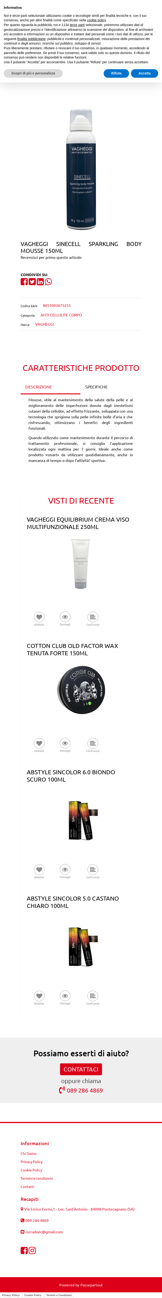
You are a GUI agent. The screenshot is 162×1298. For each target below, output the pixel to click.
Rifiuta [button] (116, 73)
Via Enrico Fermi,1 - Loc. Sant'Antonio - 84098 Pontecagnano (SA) (79, 1209)
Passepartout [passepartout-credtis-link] (91, 1284)
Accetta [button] (145, 73)
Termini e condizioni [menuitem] (37, 1178)
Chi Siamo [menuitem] (29, 1153)
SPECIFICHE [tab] (96, 386)
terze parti (77, 25)
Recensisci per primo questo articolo (51, 257)
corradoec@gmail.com (44, 1231)
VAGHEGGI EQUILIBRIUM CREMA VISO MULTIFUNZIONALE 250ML (78, 523)
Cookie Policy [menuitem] (31, 1170)
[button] (81, 170)
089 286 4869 (81, 1090)
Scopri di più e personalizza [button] (33, 73)
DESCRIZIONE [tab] (38, 386)
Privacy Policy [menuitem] (31, 1161)
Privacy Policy (11, 1295)
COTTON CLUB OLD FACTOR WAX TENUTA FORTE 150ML (72, 649)
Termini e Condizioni (59, 1295)
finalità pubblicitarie (31, 39)
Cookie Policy (33, 1295)
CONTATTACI (81, 1069)
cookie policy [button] (96, 20)
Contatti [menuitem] (27, 1186)
